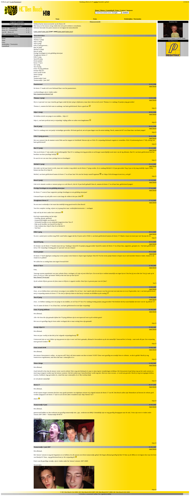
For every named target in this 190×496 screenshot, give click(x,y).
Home (97, 10)
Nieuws (102, 10)
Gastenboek (110, 10)
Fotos (117, 10)
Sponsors (130, 10)
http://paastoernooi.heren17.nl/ (43, 94)
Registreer (17, 2)
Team (57, 19)
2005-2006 (37, 32)
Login (12, 2)
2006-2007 (45, 32)
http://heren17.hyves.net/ (41, 277)
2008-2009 (61, 32)
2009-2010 (69, 32)
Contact (122, 10)
